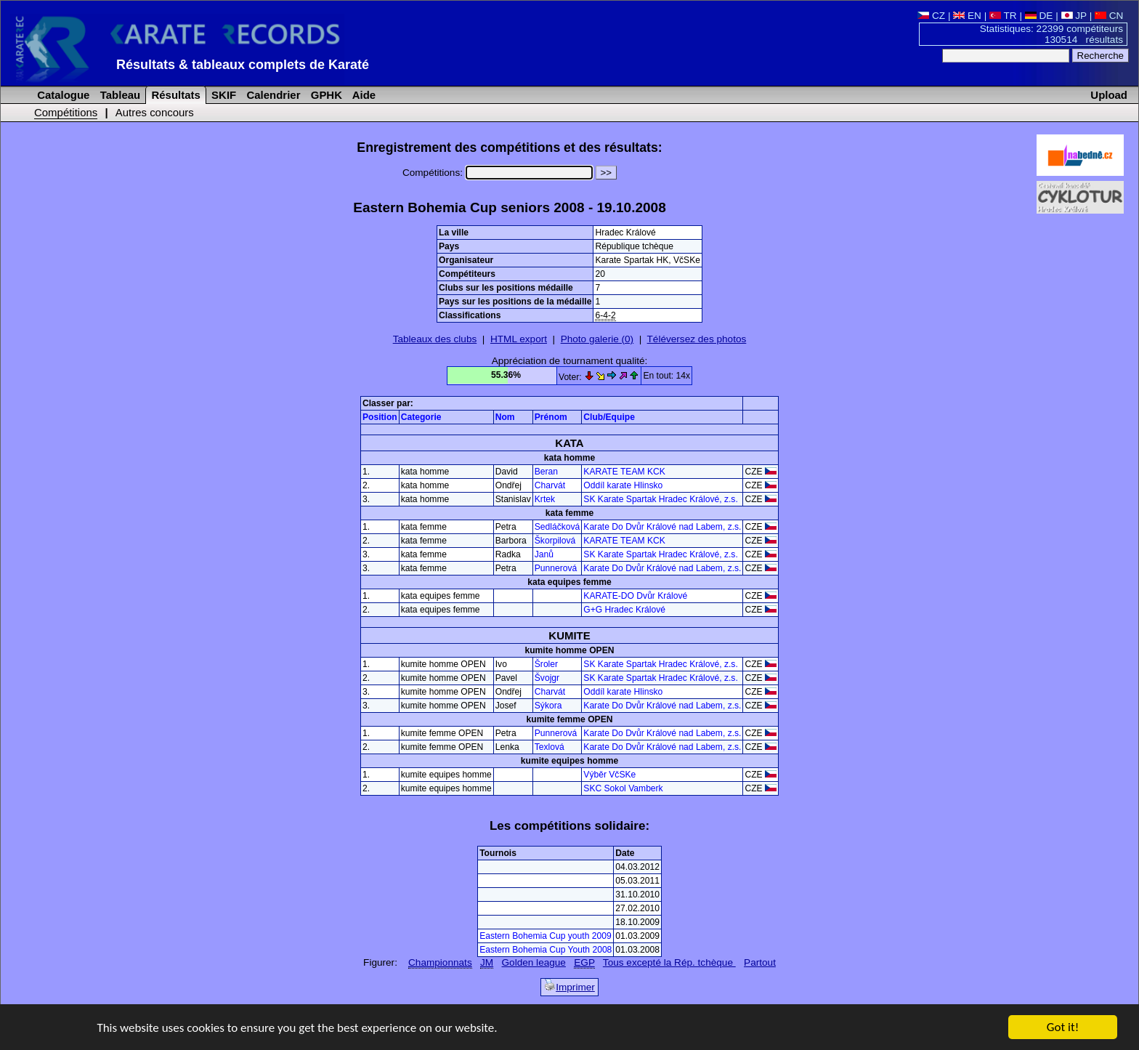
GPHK (325, 95)
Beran (546, 472)
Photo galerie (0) (597, 339)
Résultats (174, 95)
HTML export (518, 339)
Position (379, 417)
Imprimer (569, 986)
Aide (362, 95)
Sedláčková (557, 527)
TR (1003, 15)
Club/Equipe (609, 417)
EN (967, 15)
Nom (505, 417)
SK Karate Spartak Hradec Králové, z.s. (660, 499)
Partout (760, 962)
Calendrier (271, 95)
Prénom (551, 417)
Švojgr (547, 678)
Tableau (119, 95)
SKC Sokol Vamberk (622, 788)
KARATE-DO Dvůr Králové (635, 596)
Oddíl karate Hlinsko (622, 485)
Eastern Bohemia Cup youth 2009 (545, 936)
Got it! (1063, 1028)
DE (1039, 15)
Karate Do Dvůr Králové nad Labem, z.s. (662, 527)
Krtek (545, 499)
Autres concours (154, 112)
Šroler (546, 664)
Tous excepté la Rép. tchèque (669, 962)
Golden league (534, 962)
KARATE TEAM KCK (624, 472)
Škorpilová (555, 541)
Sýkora (548, 705)
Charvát (550, 485)
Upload (1108, 95)
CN (1109, 15)
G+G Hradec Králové (624, 610)
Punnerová (556, 568)
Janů (544, 554)
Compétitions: (497, 172)
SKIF (222, 95)
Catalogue (61, 95)
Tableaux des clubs (435, 339)
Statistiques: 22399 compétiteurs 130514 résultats (1051, 34)
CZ (931, 15)
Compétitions (65, 112)
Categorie (421, 417)
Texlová (549, 747)
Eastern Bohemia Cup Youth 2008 (545, 950)
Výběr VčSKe (609, 775)
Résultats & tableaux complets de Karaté (242, 64)
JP (1074, 15)
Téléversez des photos (697, 339)
